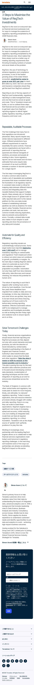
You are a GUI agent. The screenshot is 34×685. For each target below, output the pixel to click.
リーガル (4, 678)
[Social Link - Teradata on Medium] (12, 661)
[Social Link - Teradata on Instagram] (3, 665)
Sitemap (4, 676)
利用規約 (12, 678)
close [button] (31, 8)
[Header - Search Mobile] (24, 2)
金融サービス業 (9, 469)
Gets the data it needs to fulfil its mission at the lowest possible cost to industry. (16, 360)
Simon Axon (12, 39)
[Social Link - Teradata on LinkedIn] (3, 661)
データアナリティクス (11, 474)
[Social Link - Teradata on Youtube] (21, 661)
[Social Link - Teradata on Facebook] (25, 661)
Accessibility (26, 678)
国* (7, 577)
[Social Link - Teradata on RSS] (8, 665)
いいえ (17, 586)
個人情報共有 (23, 676)
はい (9, 586)
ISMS (18, 678)
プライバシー (13, 676)
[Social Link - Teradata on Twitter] (16, 661)
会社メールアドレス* (14, 574)
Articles (25, 474)
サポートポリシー (7, 680)
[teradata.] (6, 2)
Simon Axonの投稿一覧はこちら (14, 542)
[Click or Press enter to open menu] (29, 2)
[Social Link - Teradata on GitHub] (8, 661)
